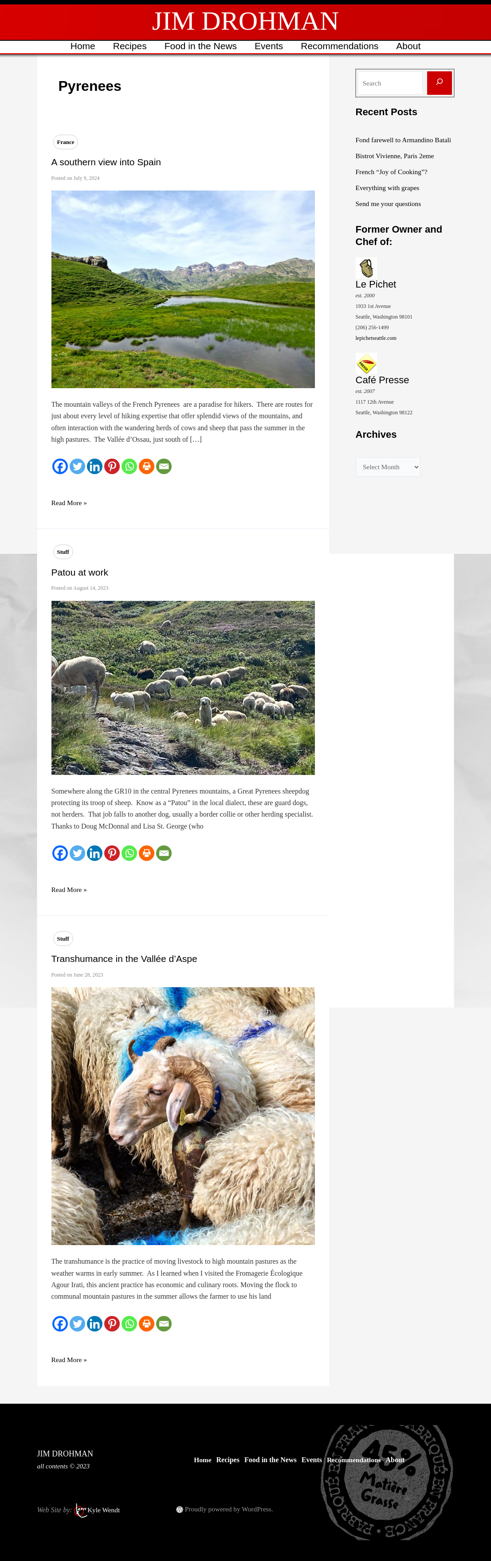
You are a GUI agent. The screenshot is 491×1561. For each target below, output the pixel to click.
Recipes (128, 46)
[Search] (439, 83)
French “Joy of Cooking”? (393, 182)
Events (269, 46)
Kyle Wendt (104, 1510)
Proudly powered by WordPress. (230, 1509)
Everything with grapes (389, 198)
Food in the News (200, 46)
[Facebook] (60, 466)
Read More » (70, 503)
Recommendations (341, 46)
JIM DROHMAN (245, 20)
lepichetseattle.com (376, 349)
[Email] (164, 466)
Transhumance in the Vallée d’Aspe (124, 959)
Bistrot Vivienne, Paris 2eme (396, 166)
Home (80, 46)
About (410, 46)
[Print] (146, 466)
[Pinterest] (112, 466)
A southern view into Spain (106, 162)
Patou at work (79, 572)
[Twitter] (77, 466)
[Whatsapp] (129, 466)
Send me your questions (390, 214)
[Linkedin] (94, 466)
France (66, 142)
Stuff (63, 552)
